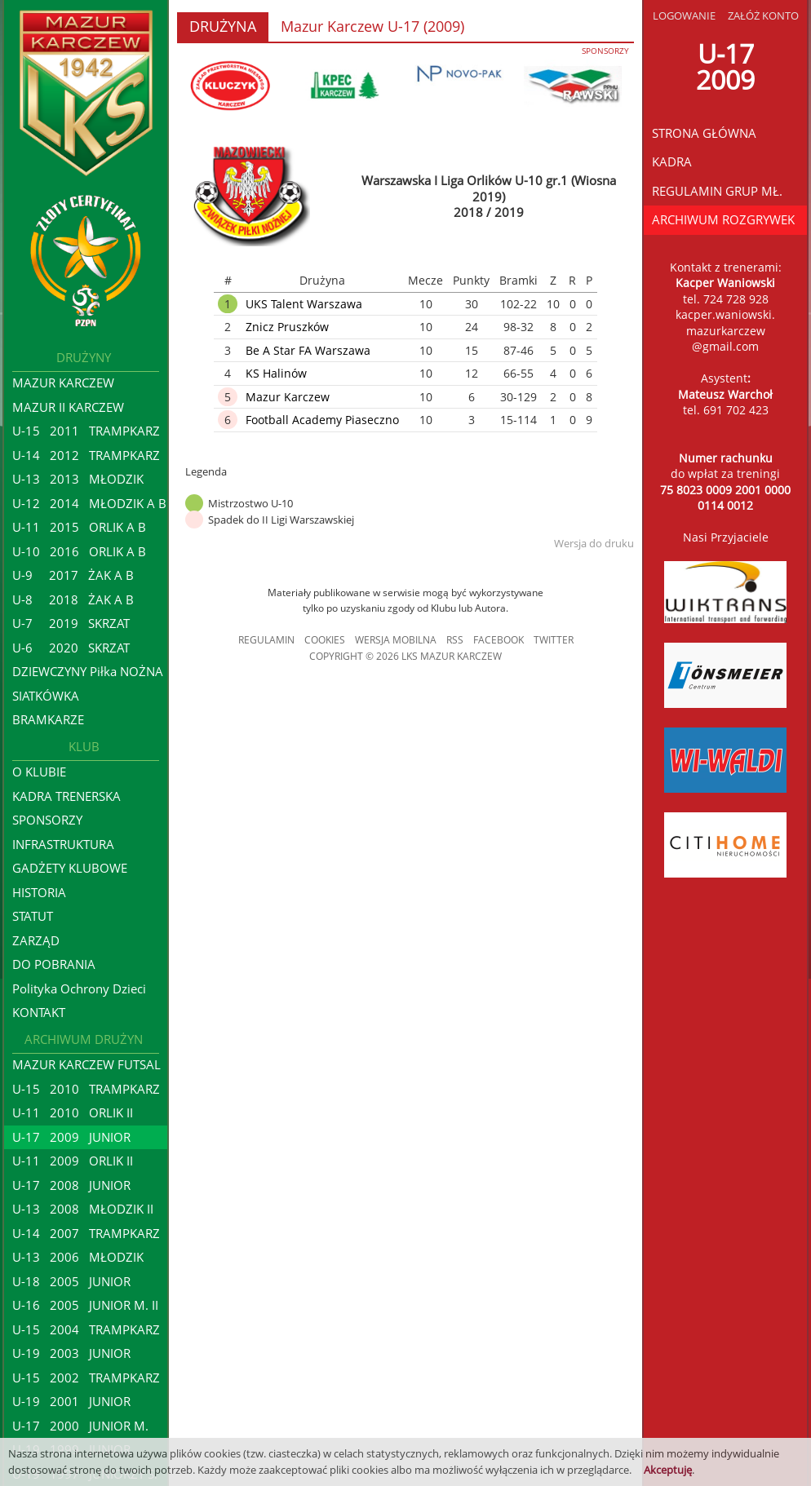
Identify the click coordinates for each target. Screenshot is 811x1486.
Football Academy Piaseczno (322, 419)
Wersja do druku (594, 543)
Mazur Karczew (288, 397)
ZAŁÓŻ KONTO (763, 15)
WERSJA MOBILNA (396, 640)
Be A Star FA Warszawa (308, 350)
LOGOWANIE (684, 15)
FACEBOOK (498, 640)
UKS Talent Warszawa (304, 304)
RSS (454, 640)
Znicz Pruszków (287, 326)
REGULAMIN (266, 640)
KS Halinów (276, 373)
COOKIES (324, 640)
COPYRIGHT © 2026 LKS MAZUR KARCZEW (405, 656)
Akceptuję (668, 1469)
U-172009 (725, 66)
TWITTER (554, 640)
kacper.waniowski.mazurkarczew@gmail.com (725, 330)
